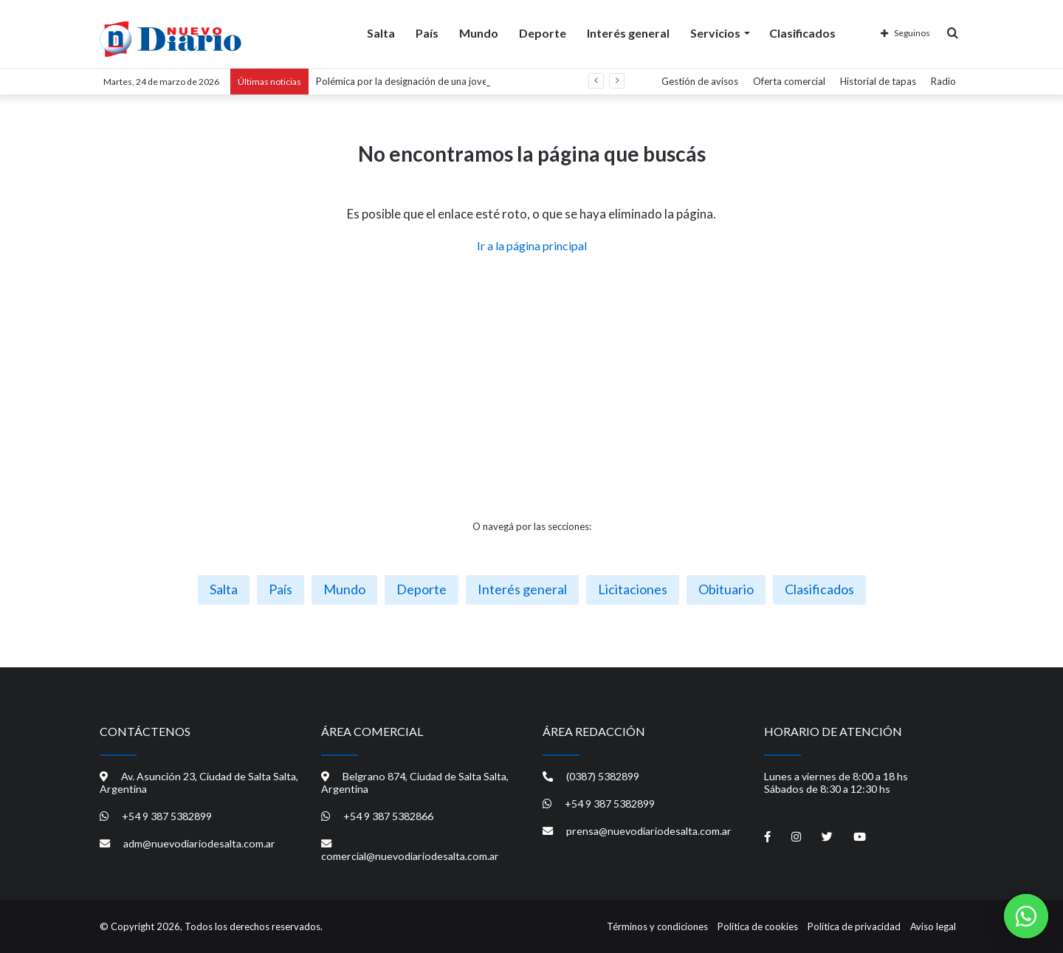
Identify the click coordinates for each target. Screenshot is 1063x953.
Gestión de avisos (699, 81)
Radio (943, 81)
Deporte (542, 32)
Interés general (628, 32)
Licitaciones (632, 589)
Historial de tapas (878, 81)
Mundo (478, 32)
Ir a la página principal (532, 245)
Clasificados (802, 32)
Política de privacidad (854, 926)
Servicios (715, 32)
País (427, 32)
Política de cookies (758, 926)
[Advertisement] (531, 386)
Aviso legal (933, 926)
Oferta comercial (789, 81)
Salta (381, 32)
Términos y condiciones (657, 926)
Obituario (726, 589)
